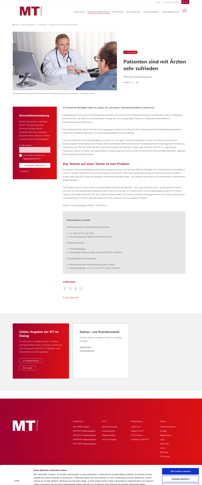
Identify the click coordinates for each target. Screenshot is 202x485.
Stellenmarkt (85, 347)
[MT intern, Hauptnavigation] (119, 13)
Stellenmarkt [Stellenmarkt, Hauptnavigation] (78, 421)
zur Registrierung (31, 360)
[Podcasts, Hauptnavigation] (81, 13)
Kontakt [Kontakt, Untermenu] (163, 431)
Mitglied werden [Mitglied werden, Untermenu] (108, 435)
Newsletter (167, 2)
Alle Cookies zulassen (180, 452)
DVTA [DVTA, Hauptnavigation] (104, 421)
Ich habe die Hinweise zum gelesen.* (34, 157)
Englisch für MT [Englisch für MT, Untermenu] (137, 431)
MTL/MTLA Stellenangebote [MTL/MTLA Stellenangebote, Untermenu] (84, 435)
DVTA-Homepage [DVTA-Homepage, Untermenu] (109, 439)
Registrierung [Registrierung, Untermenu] (165, 435)
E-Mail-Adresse (25, 145)
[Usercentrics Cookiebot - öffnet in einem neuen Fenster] (16, 480)
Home (16, 25)
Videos (158, 2)
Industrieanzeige (87, 350)
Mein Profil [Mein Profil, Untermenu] (164, 444)
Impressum (53, 471)
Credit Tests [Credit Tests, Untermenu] (136, 427)
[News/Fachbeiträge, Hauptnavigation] (100, 13)
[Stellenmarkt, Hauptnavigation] (153, 13)
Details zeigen (137, 480)
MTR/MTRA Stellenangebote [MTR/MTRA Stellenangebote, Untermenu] (84, 439)
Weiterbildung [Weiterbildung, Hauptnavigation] (136, 421)
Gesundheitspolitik (130, 52)
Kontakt (176, 2)
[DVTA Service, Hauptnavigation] (135, 13)
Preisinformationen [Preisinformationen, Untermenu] (167, 427)
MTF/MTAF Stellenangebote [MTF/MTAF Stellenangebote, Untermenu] (84, 431)
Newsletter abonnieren (35, 165)
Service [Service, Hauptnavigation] (163, 421)
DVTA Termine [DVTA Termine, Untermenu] (137, 435)
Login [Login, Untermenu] (162, 439)
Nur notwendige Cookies (180, 467)
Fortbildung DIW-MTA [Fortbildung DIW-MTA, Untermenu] (140, 439)
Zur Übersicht (70, 297)
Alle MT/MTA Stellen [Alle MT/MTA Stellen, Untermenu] (81, 427)
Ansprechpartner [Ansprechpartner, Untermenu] (108, 431)
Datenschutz (40, 471)
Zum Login (27, 367)
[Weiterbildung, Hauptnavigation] (172, 13)
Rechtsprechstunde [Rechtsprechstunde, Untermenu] (109, 427)
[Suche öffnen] (186, 12)
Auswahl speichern (180, 459)
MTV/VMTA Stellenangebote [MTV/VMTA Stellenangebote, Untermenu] (84, 444)
